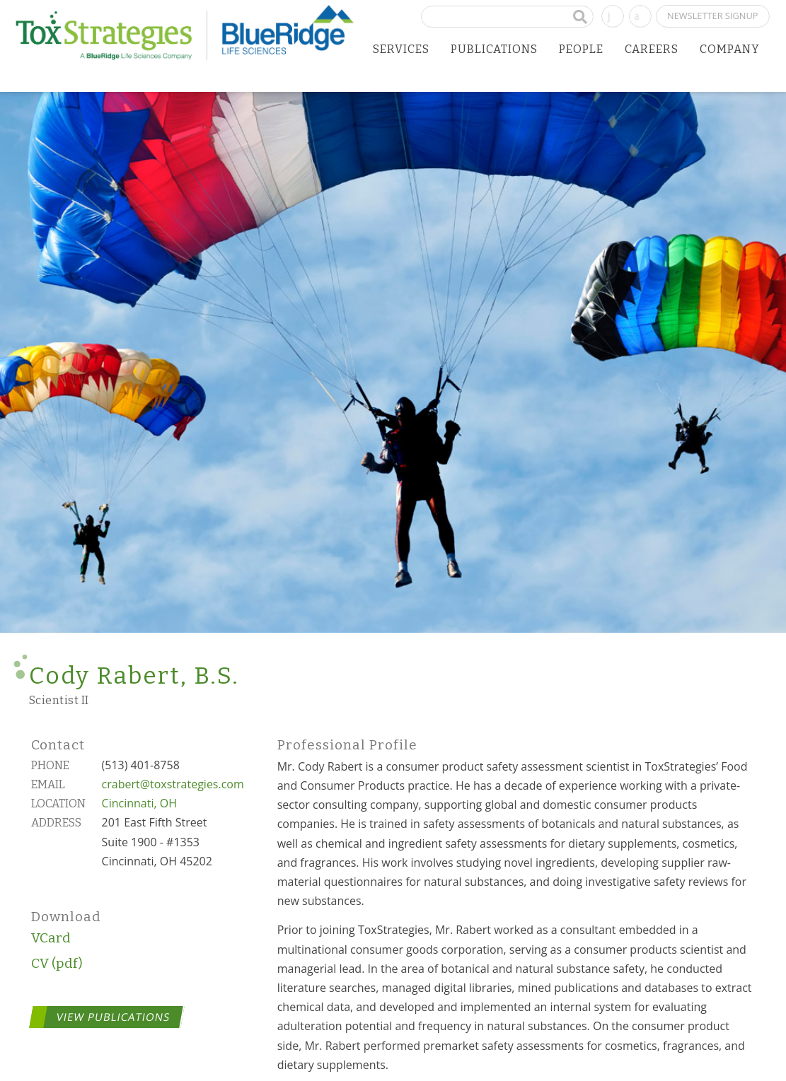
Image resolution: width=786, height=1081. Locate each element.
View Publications (113, 1017)
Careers (651, 49)
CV (40, 963)
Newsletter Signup (712, 15)
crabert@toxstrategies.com (173, 784)
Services (401, 49)
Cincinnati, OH (139, 803)
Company (730, 49)
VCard (51, 938)
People (581, 49)
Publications (494, 49)
